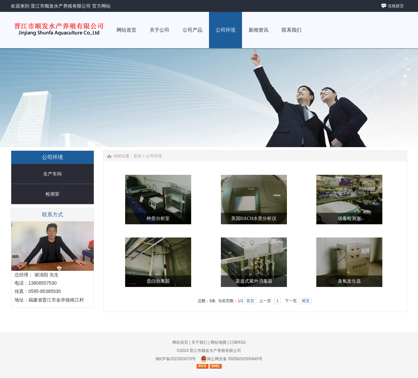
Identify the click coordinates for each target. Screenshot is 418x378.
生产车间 (52, 173)
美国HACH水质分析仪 (254, 218)
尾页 (306, 301)
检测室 (52, 194)
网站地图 (218, 342)
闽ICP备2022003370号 (176, 359)
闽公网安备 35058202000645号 (231, 359)
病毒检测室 (349, 218)
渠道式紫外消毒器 (253, 281)
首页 (137, 156)
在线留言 (396, 6)
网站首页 (180, 342)
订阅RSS (237, 342)
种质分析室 (158, 218)
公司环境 (154, 156)
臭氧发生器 (349, 281)
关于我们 (199, 342)
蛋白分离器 (158, 281)
